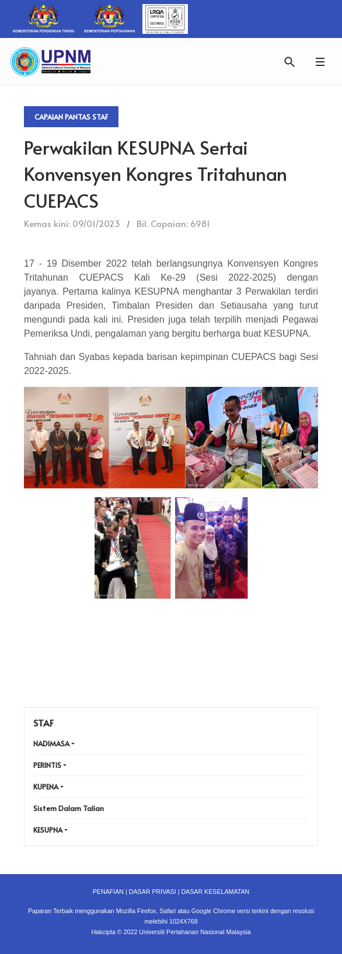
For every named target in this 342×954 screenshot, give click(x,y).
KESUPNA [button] (47, 829)
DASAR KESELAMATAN (215, 891)
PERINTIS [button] (47, 765)
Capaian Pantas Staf (71, 116)
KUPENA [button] (45, 786)
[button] (319, 61)
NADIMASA (51, 743)
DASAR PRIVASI (152, 891)
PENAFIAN (108, 891)
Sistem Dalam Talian (68, 808)
